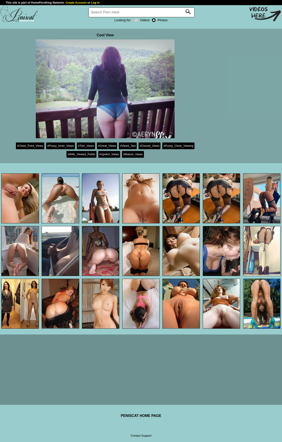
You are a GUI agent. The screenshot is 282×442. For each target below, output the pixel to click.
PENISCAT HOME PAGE (141, 416)
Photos (160, 20)
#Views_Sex (128, 145)
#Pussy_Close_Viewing (178, 145)
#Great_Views (107, 145)
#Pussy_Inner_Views (60, 145)
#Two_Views (86, 145)
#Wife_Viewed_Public (81, 154)
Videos (142, 20)
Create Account (76, 2)
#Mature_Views (133, 154)
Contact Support (141, 435)
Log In (95, 2)
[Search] (141, 12)
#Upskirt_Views (109, 154)
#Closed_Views (149, 145)
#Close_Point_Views (30, 145)
